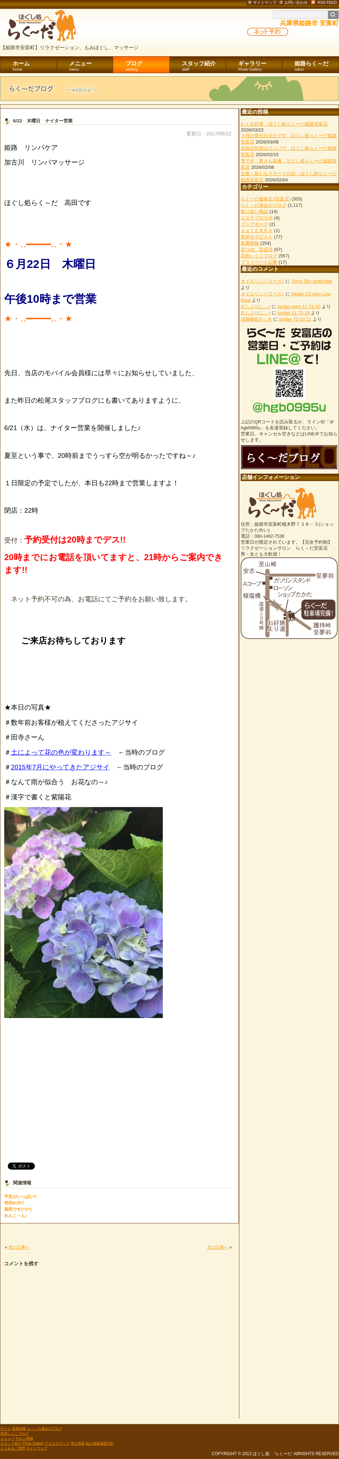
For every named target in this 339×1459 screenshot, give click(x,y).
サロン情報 (24, 1438)
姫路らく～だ (317, 66)
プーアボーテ (254, 224)
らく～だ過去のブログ (263, 205)
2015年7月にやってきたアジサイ (60, 767)
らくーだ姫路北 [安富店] (265, 198)
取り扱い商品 (254, 211)
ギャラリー (260, 66)
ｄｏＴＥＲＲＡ (257, 230)
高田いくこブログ (259, 255)
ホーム (35, 66)
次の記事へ (217, 1247)
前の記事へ (19, 1247)
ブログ (147, 66)
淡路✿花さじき (256, 319)
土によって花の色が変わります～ (61, 752)
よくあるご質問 (12, 1448)
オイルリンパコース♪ (262, 281)
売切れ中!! (14, 1203)
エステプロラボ (257, 217)
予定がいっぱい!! (20, 1196)
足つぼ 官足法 (257, 249)
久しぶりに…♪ (256, 306)
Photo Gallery (33, 1443)
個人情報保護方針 (100, 1443)
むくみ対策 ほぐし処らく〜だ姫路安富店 (284, 124)
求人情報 (77, 1443)
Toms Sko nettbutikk (311, 281)
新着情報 (250, 243)
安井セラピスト (257, 236)
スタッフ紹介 (204, 66)
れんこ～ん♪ (15, 1215)
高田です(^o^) (17, 1209)
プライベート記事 (259, 262)
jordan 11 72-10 (294, 312)
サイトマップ (36, 1448)
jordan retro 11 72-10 (299, 306)
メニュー (91, 66)
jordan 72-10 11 (295, 319)
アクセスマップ (57, 1443)
